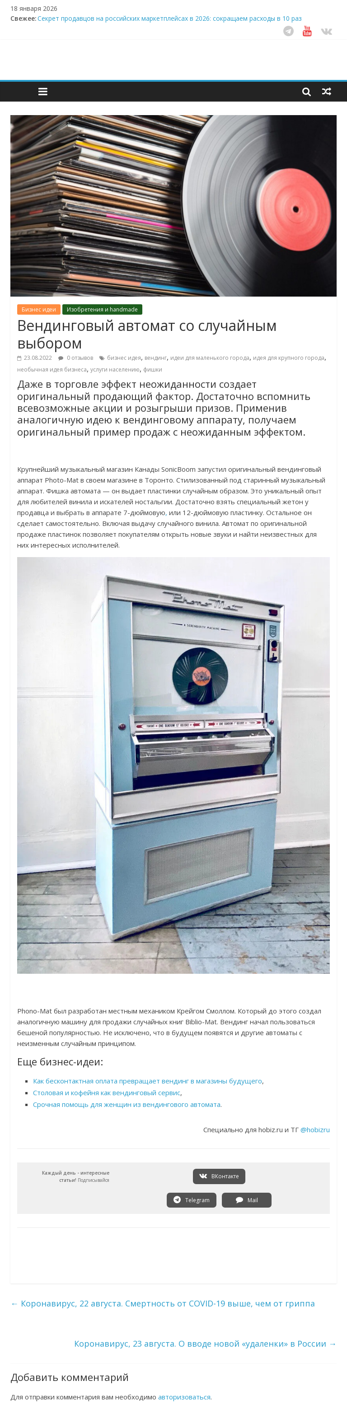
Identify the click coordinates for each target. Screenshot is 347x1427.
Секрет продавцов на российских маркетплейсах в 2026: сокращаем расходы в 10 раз (170, 18)
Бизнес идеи (39, 309)
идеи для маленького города (209, 358)
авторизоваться (184, 1396)
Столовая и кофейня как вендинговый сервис (106, 1092)
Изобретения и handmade (102, 309)
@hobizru (315, 1129)
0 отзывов (75, 358)
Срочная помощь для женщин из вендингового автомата (126, 1104)
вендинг (156, 358)
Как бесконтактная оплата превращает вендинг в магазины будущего (147, 1080)
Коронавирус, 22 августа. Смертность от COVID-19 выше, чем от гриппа (162, 1303)
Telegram (192, 1200)
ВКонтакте (219, 1176)
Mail (247, 1200)
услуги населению (115, 369)
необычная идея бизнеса (52, 369)
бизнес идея (124, 358)
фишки (152, 369)
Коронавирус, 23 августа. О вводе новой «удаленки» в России (205, 1343)
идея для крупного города (288, 358)
